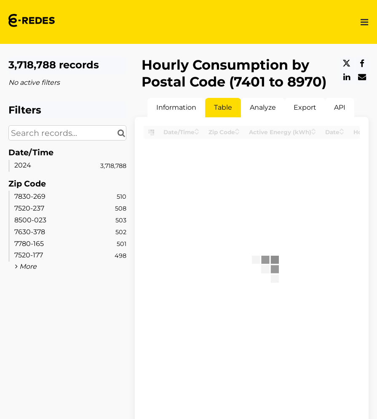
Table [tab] (223, 107)
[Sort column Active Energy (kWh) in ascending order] (313, 129)
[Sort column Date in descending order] (342, 133)
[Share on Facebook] (362, 63)
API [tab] (339, 107)
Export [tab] (305, 107)
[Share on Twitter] (346, 63)
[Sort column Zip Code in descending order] (237, 133)
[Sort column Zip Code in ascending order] (237, 129)
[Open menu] (364, 21)
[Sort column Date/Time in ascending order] (197, 129)
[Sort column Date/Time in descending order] (197, 133)
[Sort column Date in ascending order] (342, 129)
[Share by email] (362, 77)
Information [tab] (176, 107)
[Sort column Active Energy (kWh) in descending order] (313, 133)
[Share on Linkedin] (346, 77)
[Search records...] (67, 133)
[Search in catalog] (121, 133)
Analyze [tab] (263, 107)
